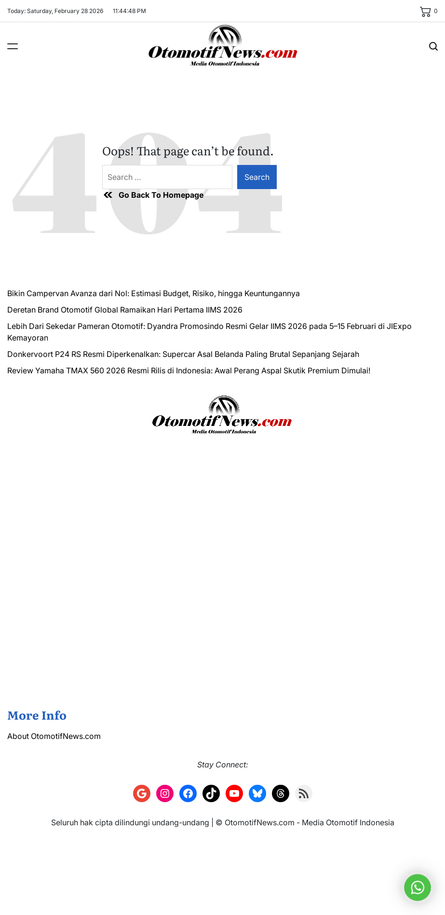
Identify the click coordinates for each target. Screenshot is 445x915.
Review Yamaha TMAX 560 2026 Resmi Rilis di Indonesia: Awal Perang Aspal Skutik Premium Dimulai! (188, 370)
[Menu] (12, 46)
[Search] (433, 46)
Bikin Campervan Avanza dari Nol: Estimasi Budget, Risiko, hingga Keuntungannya (153, 293)
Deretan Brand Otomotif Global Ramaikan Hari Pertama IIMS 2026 (125, 309)
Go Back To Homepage (152, 195)
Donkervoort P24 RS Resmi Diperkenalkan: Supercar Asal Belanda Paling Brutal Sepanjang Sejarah (183, 354)
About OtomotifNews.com (54, 736)
